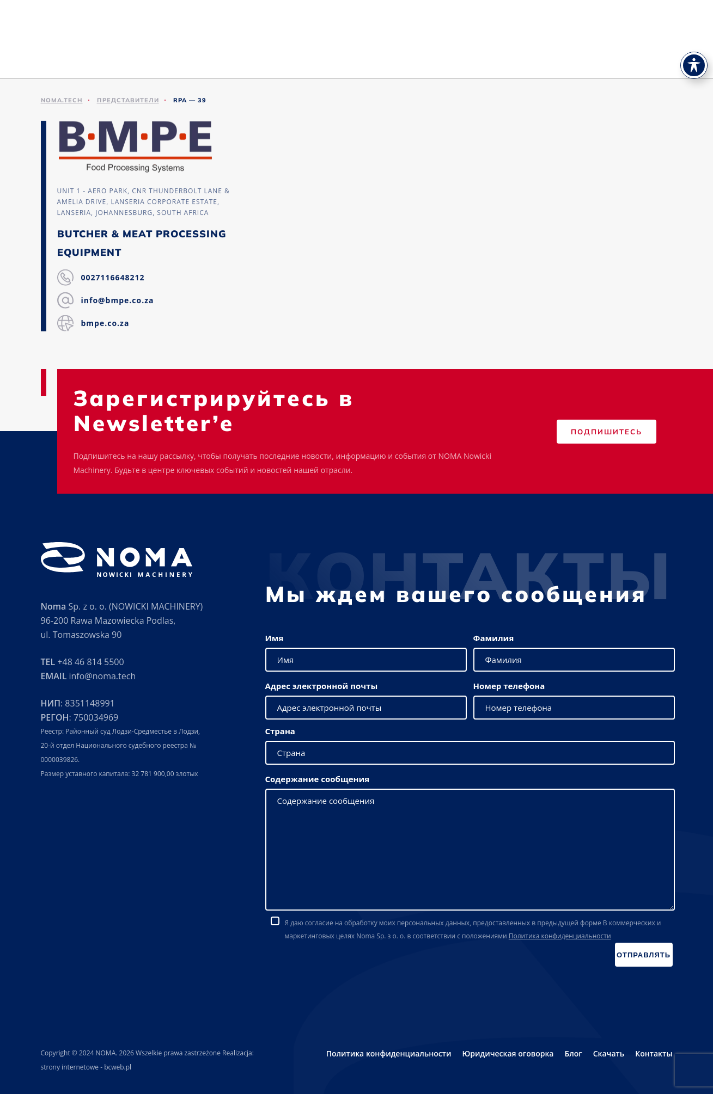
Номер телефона (509, 685)
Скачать (536, 55)
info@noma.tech (102, 676)
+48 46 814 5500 (90, 662)
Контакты (671, 55)
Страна (280, 731)
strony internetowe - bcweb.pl (86, 1067)
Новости (579, 55)
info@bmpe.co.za (117, 301)
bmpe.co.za (105, 324)
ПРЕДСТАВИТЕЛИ (128, 100)
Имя (274, 637)
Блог (573, 1053)
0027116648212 (113, 278)
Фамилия (493, 637)
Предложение (322, 55)
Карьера (624, 55)
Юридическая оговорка (507, 1053)
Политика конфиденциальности (560, 936)
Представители (479, 55)
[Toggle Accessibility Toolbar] (694, 47)
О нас (272, 55)
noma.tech (62, 100)
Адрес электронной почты (321, 685)
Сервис (375, 55)
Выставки (419, 55)
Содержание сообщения (317, 778)
